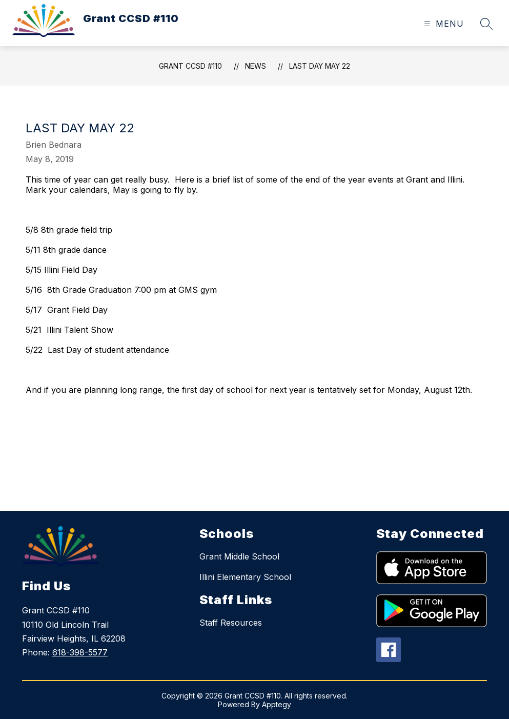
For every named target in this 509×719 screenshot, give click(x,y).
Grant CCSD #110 (190, 66)
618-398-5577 (80, 652)
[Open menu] (442, 23)
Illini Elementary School (245, 577)
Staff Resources (230, 622)
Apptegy (276, 704)
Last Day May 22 (319, 66)
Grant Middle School (239, 556)
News (255, 66)
